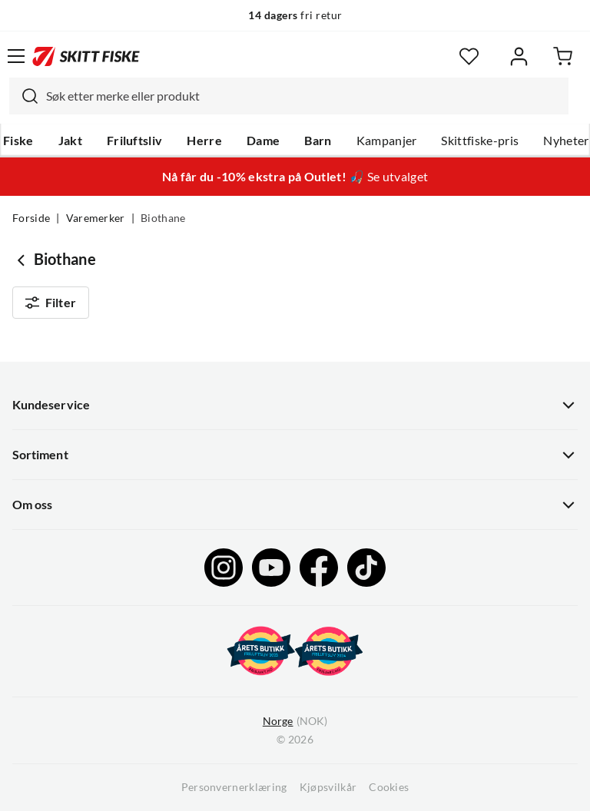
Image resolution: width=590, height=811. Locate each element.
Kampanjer (386, 140)
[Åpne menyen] (16, 56)
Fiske (18, 140)
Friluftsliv (135, 140)
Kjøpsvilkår (328, 787)
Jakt (70, 140)
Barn (317, 140)
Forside (31, 218)
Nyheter (565, 140)
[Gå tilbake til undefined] (23, 260)
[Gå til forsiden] (86, 56)
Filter (50, 303)
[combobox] (288, 96)
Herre (204, 140)
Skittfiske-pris (480, 140)
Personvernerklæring (234, 787)
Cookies (389, 787)
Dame (263, 140)
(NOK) (295, 721)
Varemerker (95, 218)
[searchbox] (303, 96)
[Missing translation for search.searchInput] (23, 96)
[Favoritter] (469, 56)
